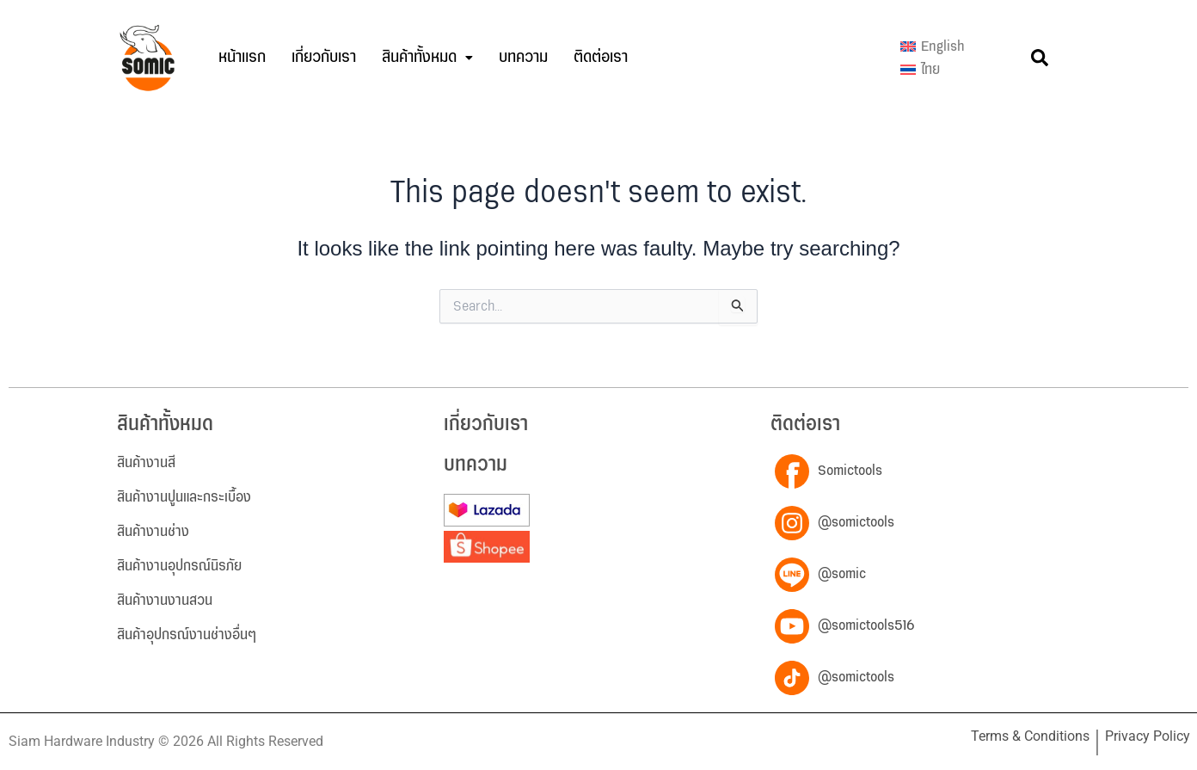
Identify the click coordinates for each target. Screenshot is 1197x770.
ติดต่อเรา (601, 57)
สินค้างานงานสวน (164, 600)
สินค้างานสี (146, 463)
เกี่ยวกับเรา (324, 57)
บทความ (523, 57)
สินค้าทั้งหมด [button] (427, 57)
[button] (427, 57)
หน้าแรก (242, 57)
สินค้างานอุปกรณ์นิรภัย (179, 566)
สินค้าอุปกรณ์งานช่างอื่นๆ (186, 635)
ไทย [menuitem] (930, 70)
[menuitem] (932, 46)
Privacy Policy (1147, 736)
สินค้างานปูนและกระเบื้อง (184, 497)
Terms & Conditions (1030, 736)
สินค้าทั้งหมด (165, 424)
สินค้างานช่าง (153, 532)
